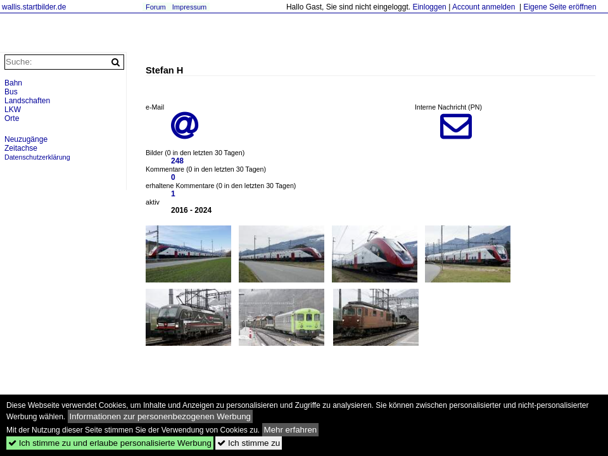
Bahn (13, 83)
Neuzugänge (26, 139)
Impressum (189, 7)
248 (177, 160)
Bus (11, 91)
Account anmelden (483, 7)
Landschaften (27, 100)
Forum (156, 7)
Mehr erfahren (290, 429)
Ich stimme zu (248, 443)
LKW (12, 109)
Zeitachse (20, 148)
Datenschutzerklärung (37, 157)
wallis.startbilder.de (34, 7)
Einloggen (429, 7)
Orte (11, 118)
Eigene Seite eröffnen (559, 7)
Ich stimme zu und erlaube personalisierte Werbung (110, 443)
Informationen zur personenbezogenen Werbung (160, 416)
